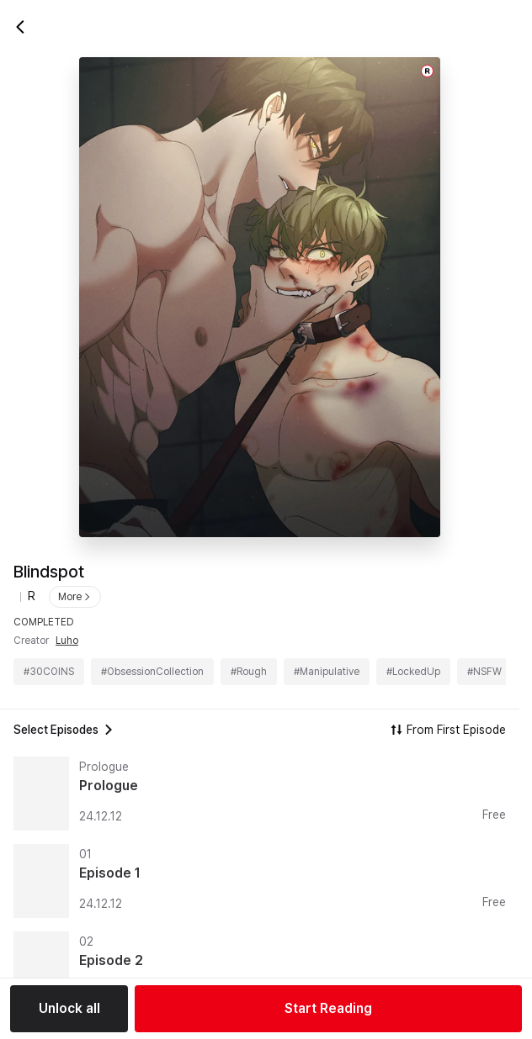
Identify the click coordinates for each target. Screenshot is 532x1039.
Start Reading (328, 1008)
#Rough (249, 672)
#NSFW (484, 672)
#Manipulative (326, 672)
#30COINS (49, 672)
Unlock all (69, 1008)
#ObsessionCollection (152, 672)
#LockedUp (413, 672)
